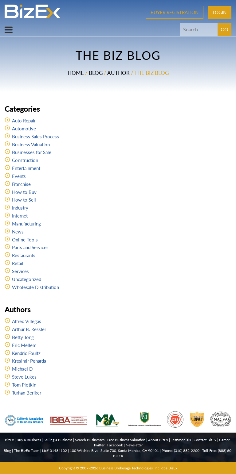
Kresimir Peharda (29, 361)
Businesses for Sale (31, 152)
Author (118, 73)
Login (219, 12)
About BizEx (158, 439)
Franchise (21, 184)
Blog (96, 73)
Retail (17, 263)
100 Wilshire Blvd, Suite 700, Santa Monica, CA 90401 (114, 450)
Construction (25, 160)
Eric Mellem (24, 345)
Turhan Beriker (26, 392)
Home (76, 73)
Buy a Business (29, 439)
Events (19, 176)
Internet (20, 215)
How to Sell (24, 199)
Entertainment (26, 168)
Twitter (98, 445)
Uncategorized (26, 279)
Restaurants (23, 255)
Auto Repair (24, 120)
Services (20, 271)
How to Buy (24, 192)
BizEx (9, 439)
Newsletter (134, 445)
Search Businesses (89, 439)
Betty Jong (23, 337)
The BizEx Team (26, 450)
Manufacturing (26, 223)
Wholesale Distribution (35, 287)
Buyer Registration (175, 12)
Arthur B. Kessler (29, 329)
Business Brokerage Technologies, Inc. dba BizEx (138, 468)
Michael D (22, 369)
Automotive (24, 128)
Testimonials (181, 439)
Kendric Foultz (26, 353)
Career (224, 439)
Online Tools (25, 239)
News (18, 231)
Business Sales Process (35, 136)
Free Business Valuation (126, 439)
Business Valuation (31, 144)
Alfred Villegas (26, 321)
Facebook (115, 445)
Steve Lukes (24, 377)
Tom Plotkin (24, 384)
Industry (20, 207)
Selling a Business (58, 439)
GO (224, 29)
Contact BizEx (205, 439)
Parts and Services (30, 247)
